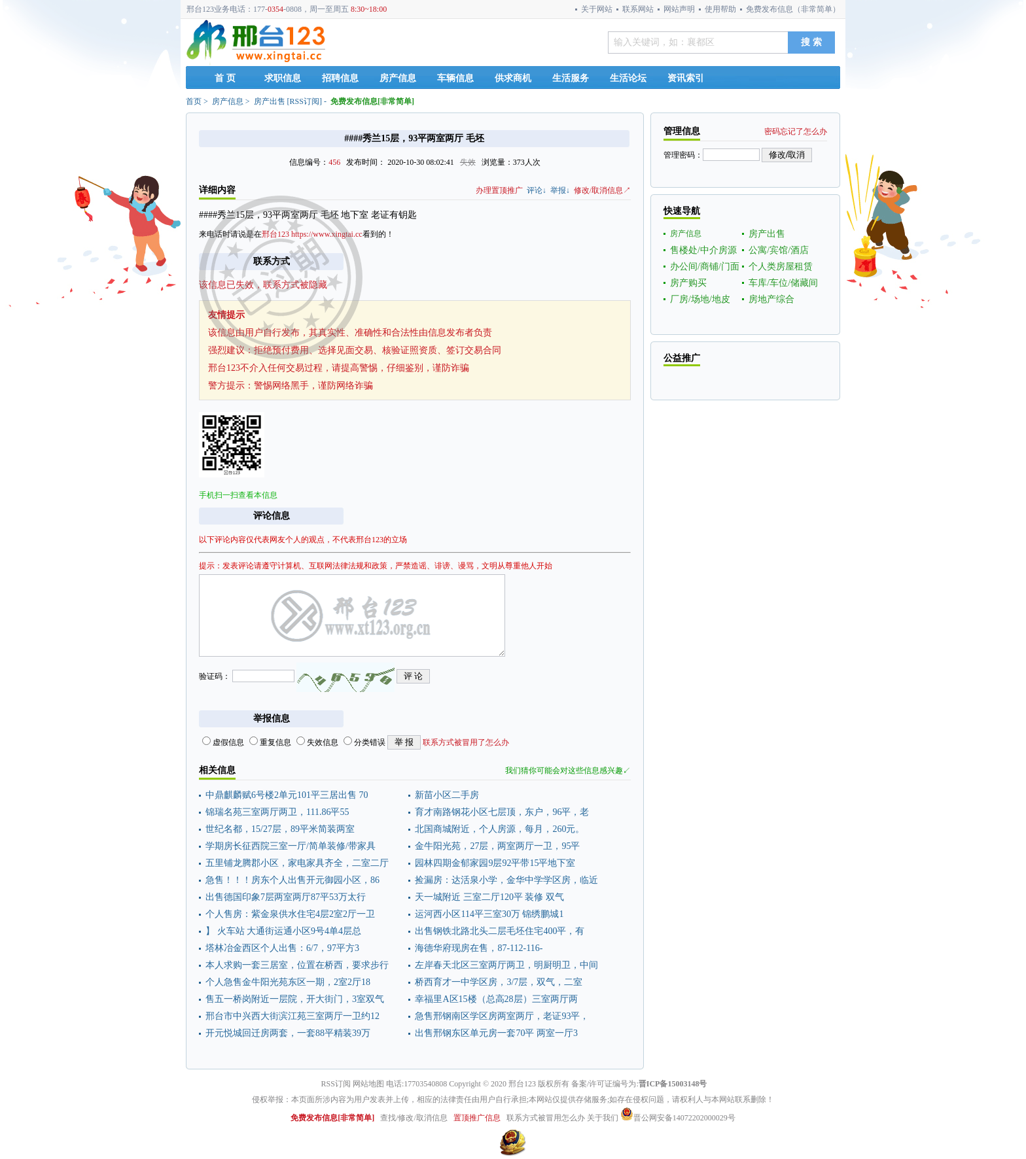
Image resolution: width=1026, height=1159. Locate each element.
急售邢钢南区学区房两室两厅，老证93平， (502, 1016)
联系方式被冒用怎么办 (545, 1117)
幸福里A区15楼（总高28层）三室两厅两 (496, 999)
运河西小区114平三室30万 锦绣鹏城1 (489, 914)
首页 (194, 101)
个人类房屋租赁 (781, 266)
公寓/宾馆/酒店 (779, 250)
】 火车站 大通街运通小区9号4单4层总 (283, 931)
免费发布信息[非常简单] (372, 101)
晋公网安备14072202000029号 (677, 1117)
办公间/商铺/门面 (704, 266)
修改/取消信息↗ (602, 190)
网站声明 (679, 9)
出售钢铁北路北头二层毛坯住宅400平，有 (499, 931)
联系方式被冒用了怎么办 (466, 742)
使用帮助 (720, 9)
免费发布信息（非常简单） (793, 9)
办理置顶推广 (499, 190)
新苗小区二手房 (447, 795)
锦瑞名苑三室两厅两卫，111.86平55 (277, 812)
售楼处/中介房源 (703, 250)
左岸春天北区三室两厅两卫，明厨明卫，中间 (506, 965)
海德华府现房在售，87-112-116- (478, 948)
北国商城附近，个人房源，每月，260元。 (499, 829)
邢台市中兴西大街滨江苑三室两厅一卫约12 (292, 1016)
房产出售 (269, 101)
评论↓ (536, 190)
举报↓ (560, 190)
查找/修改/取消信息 (414, 1117)
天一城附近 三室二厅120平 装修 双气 (489, 897)
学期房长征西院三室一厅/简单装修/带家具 (290, 846)
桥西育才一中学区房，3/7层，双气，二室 (498, 982)
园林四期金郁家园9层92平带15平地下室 (495, 863)
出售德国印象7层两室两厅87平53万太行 (285, 897)
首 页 (225, 78)
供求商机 (513, 78)
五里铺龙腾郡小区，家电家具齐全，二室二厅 (297, 863)
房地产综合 (771, 299)
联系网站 (638, 9)
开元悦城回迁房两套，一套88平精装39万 (287, 1033)
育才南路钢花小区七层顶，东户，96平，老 (502, 812)
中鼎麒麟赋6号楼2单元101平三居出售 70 (286, 795)
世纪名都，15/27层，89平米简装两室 (280, 829)
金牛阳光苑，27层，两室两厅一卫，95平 (497, 846)
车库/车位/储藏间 (783, 283)
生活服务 (570, 78)
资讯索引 (685, 78)
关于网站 (596, 9)
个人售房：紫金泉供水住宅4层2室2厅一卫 (290, 914)
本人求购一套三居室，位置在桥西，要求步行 (297, 965)
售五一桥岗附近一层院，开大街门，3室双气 (294, 999)
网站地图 (368, 1083)
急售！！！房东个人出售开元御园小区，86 (292, 880)
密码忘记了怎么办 (795, 131)
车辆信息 (455, 78)
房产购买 (688, 283)
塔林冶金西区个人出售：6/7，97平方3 (282, 948)
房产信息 (398, 78)
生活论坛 (628, 78)
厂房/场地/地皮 (700, 299)
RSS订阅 (304, 101)
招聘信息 (340, 78)
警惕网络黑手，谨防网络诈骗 (313, 385)
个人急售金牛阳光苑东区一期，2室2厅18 (287, 982)
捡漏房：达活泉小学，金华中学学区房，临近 (506, 880)
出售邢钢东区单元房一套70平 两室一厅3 (496, 1033)
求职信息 (282, 78)
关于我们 (602, 1117)
